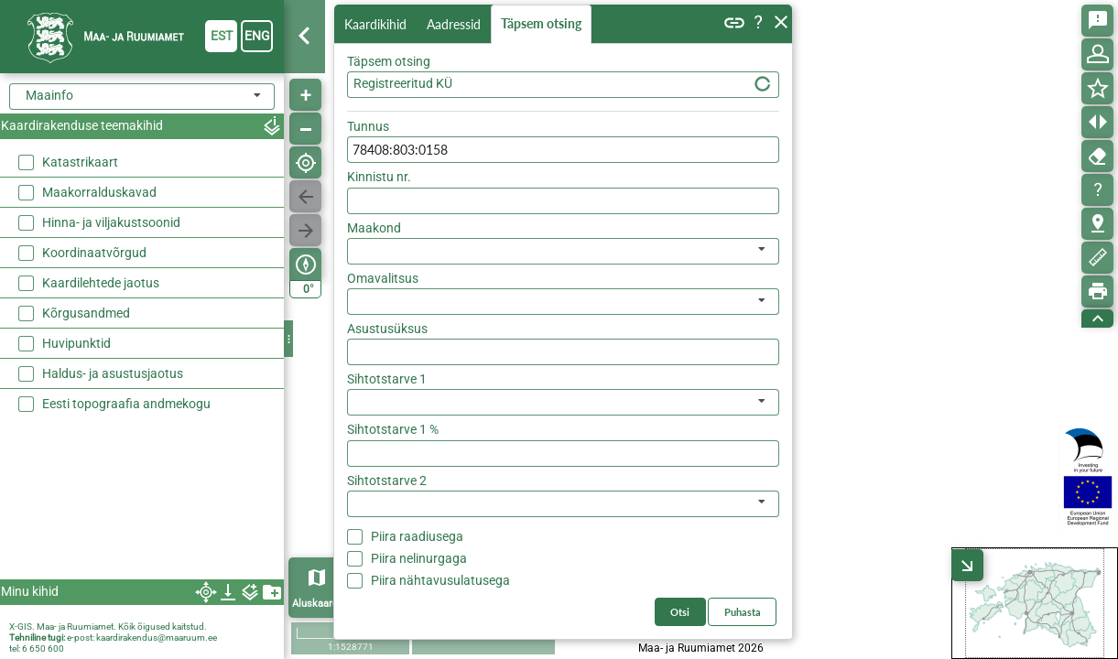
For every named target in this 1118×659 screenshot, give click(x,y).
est (222, 35)
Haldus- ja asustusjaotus (112, 373)
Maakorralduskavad (99, 192)
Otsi (753, 122)
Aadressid (457, 24)
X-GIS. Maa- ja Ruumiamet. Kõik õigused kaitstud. (108, 626)
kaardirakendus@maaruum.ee (156, 637)
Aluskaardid (319, 604)
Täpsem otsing (545, 24)
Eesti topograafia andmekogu (126, 403)
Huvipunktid (76, 343)
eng (257, 35)
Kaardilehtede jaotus (100, 282)
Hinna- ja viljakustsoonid (111, 222)
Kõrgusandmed (86, 313)
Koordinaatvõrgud (94, 252)
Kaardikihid (377, 23)
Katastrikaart (80, 162)
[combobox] (142, 96)
